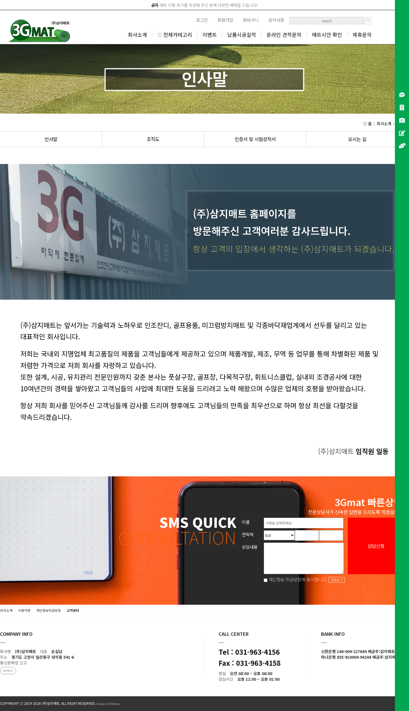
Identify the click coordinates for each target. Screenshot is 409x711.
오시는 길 (357, 139)
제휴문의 (362, 34)
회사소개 (137, 34)
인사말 (51, 139)
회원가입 (225, 20)
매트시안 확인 (327, 34)
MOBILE (8, 671)
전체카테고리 (174, 34)
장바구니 (251, 20)
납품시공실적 (241, 34)
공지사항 (276, 20)
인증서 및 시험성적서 (255, 139)
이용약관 (24, 610)
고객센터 (73, 610)
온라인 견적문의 (284, 34)
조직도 (153, 139)
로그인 (202, 20)
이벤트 (210, 34)
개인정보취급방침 (48, 610)
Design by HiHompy (108, 703)
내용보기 (336, 579)
